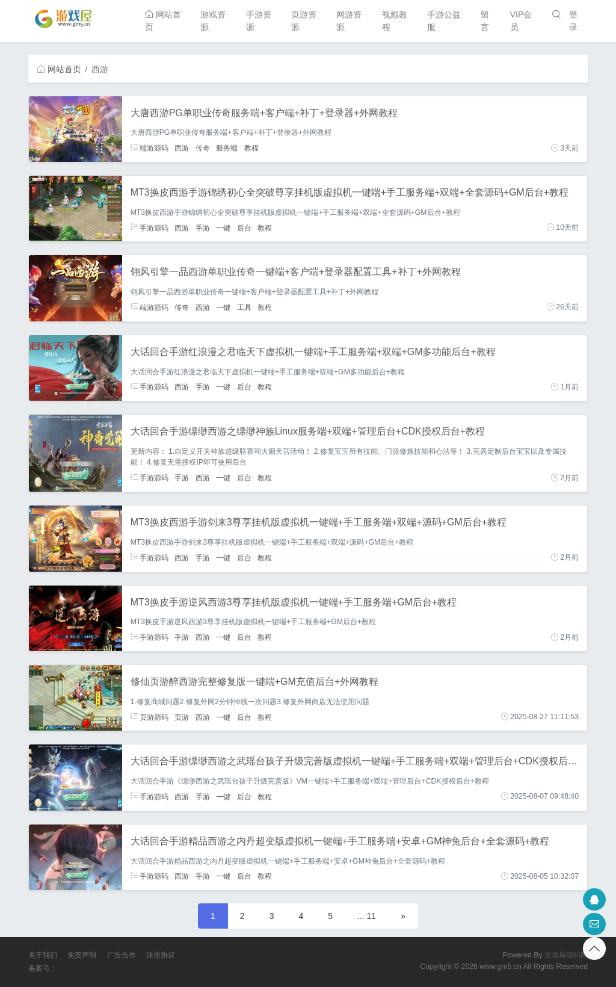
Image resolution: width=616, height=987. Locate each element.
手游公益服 (444, 21)
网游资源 (349, 21)
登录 (573, 21)
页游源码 (149, 717)
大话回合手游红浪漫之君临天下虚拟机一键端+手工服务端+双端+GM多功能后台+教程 (313, 352)
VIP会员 (521, 21)
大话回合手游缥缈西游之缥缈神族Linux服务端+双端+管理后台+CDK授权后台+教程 (308, 431)
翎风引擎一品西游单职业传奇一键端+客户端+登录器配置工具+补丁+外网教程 (296, 272)
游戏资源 (213, 21)
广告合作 (121, 955)
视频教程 (394, 21)
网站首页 (163, 21)
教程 (251, 148)
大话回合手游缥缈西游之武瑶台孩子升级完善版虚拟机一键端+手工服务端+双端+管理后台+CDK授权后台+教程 (367, 761)
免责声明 (81, 955)
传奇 (203, 148)
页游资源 (303, 21)
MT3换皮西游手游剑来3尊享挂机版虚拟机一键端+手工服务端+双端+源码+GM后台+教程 (319, 522)
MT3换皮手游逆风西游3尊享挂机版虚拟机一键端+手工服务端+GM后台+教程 (294, 602)
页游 (181, 717)
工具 (244, 307)
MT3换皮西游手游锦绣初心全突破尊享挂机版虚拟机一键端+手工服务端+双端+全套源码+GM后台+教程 (350, 192)
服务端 (227, 148)
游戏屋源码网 (566, 955)
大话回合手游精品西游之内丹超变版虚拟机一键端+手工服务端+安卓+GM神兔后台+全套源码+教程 (340, 841)
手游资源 (258, 21)
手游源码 (149, 227)
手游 (203, 227)
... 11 (366, 916)
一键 (223, 227)
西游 (181, 148)
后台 (244, 227)
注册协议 (160, 955)
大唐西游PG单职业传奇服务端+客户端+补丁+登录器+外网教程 (264, 113)
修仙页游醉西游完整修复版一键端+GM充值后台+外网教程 (254, 681)
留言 (485, 21)
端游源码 (149, 148)
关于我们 (42, 955)
